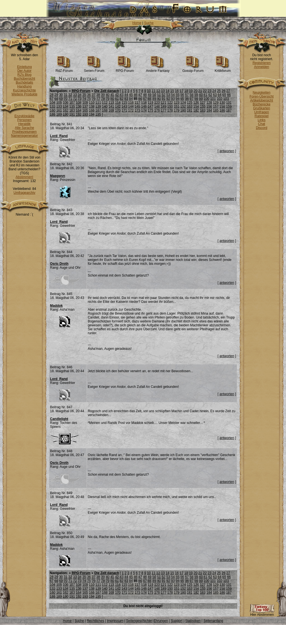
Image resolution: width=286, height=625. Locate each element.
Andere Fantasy (158, 69)
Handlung (24, 86)
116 (131, 103)
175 (150, 110)
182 (196, 110)
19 (191, 91)
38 (98, 95)
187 (229, 110)
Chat (261, 124)
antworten (227, 151)
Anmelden (261, 67)
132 (52, 107)
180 (183, 110)
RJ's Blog (24, 75)
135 (72, 107)
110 (91, 103)
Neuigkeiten (261, 93)
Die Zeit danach (106, 91)
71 (70, 99)
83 (126, 99)
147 (150, 107)
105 (59, 103)
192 (79, 114)
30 (61, 95)
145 (137, 107)
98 (196, 99)
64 (219, 95)
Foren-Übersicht (261, 96)
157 (215, 107)
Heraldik (24, 124)
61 (205, 95)
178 (170, 110)
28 (51, 95)
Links (261, 120)
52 (163, 95)
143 (124, 107)
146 (144, 107)
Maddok (56, 306)
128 (209, 103)
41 (112, 95)
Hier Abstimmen (262, 613)
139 (98, 107)
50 (154, 95)
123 (176, 103)
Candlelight (59, 419)
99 (201, 99)
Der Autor (24, 71)
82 (121, 99)
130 (222, 103)
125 (189, 103)
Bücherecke (261, 104)
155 (203, 107)
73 (79, 99)
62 (210, 95)
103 (226, 99)
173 (137, 110)
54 (173, 95)
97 (191, 99)
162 (65, 110)
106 (65, 103)
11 (153, 91)
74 (84, 99)
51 (159, 95)
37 (93, 95)
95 (182, 99)
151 (176, 107)
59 (196, 95)
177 (163, 110)
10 (149, 91)
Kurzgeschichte (24, 90)
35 (84, 95)
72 (75, 99)
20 (195, 91)
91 (163, 99)
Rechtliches (95, 621)
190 (65, 114)
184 (209, 110)
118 (144, 103)
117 (137, 103)
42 (117, 95)
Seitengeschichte (139, 621)
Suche (149, 23)
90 (159, 99)
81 (117, 99)
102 (219, 99)
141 (111, 107)
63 (215, 95)
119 (150, 103)
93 (173, 99)
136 (79, 107)
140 (105, 107)
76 (93, 99)
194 (91, 114)
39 (103, 95)
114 (118, 103)
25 (219, 91)
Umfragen (261, 112)
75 (89, 99)
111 (98, 103)
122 (170, 103)
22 (205, 91)
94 (177, 99)
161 (59, 110)
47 (140, 95)
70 (65, 99)
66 (229, 95)
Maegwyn (57, 176)
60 (201, 95)
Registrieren (261, 63)
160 (52, 110)
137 (85, 107)
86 (140, 99)
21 (200, 91)
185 (215, 110)
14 (167, 91)
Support (176, 621)
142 (118, 107)
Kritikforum (223, 69)
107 (72, 103)
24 (214, 91)
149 (163, 107)
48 (145, 95)
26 (223, 91)
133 (59, 107)
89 (154, 99)
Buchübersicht (24, 79)
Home (136, 23)
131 (229, 103)
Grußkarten (261, 108)
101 (213, 99)
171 (124, 110)
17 (181, 91)
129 (215, 103)
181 (189, 110)
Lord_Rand (59, 136)
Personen (24, 120)
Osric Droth (59, 264)
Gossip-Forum (193, 69)
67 (51, 99)
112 (105, 103)
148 (157, 107)
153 (189, 107)
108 (79, 103)
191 (72, 114)
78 (103, 99)
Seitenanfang (213, 621)
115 (124, 103)
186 (222, 110)
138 (91, 107)
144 (131, 107)
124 (183, 103)
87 (145, 99)
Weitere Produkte (24, 94)
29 (56, 95)
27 (228, 91)
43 (121, 95)
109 (85, 103)
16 (177, 91)
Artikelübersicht (261, 100)
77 (98, 99)
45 (131, 95)
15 (172, 91)
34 (79, 95)
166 (91, 110)
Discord (261, 128)
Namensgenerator (24, 136)
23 (209, 91)
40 (107, 95)
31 (65, 95)
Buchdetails (24, 82)
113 (111, 103)
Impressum (115, 621)
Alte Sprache (24, 128)
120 (157, 103)
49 (149, 95)
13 (163, 91)
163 (72, 110)
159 (229, 107)
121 (163, 103)
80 (112, 99)
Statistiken (193, 621)
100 (206, 99)
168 (105, 110)
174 (144, 110)
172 (131, 110)
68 (56, 99)
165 (85, 110)
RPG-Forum (125, 69)
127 (203, 103)
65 (224, 95)
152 (183, 107)
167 (98, 110)
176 (157, 110)
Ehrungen (160, 621)
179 (176, 110)
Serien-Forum (94, 69)
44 (126, 95)
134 (65, 107)
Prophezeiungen (24, 132)
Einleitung (24, 67)
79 (107, 99)
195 (98, 114)
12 (158, 91)
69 (61, 99)
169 (111, 110)
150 (170, 107)
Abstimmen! (24, 177)
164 (79, 110)
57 (187, 95)
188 (52, 114)
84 (131, 99)
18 (186, 91)
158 (222, 107)
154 (196, 107)
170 (118, 110)
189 (59, 114)
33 (75, 95)
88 (149, 99)
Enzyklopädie (24, 116)
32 (70, 95)
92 (168, 99)
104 (52, 103)
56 (182, 95)
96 (187, 99)
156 (209, 107)
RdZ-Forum (64, 69)
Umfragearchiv (24, 193)
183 (203, 110)
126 (196, 103)
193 (85, 114)
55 (177, 95)
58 (191, 95)
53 (168, 95)
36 (89, 95)
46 (135, 95)
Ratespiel (261, 116)
